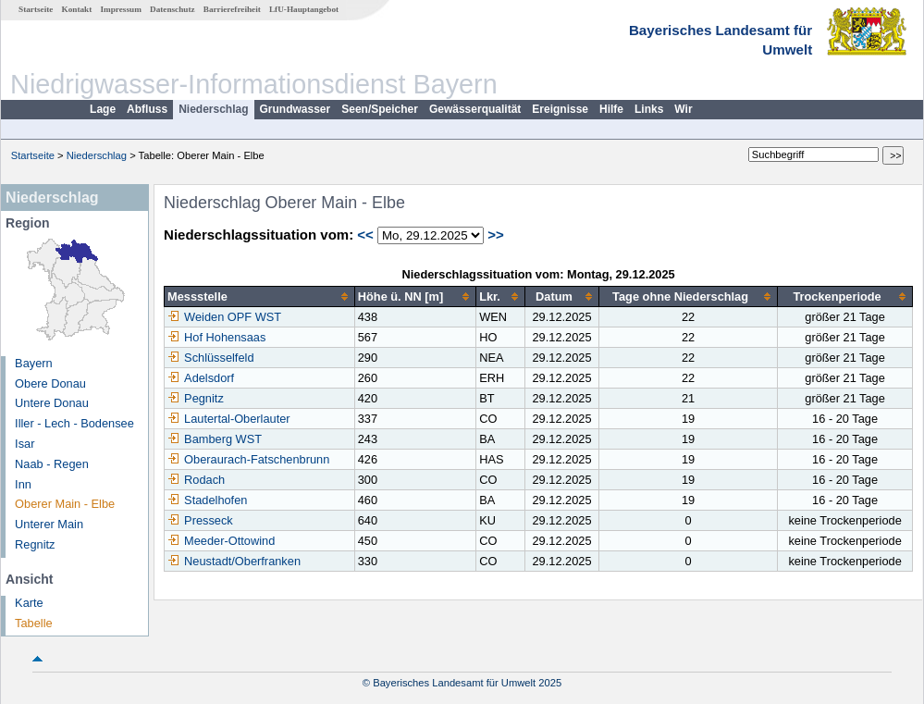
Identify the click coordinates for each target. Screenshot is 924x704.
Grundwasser (295, 109)
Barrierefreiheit (232, 9)
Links (648, 109)
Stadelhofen (207, 500)
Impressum (121, 9)
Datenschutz (172, 9)
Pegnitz (195, 398)
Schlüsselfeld (210, 357)
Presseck (200, 520)
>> (495, 234)
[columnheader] (260, 297)
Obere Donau (50, 383)
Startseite (35, 9)
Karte (29, 603)
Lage (103, 109)
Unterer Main (49, 524)
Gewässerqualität (475, 109)
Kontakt (77, 9)
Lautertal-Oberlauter (228, 419)
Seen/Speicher (379, 109)
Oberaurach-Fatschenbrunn (248, 459)
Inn (23, 484)
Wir (683, 109)
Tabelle (34, 623)
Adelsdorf (200, 378)
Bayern (34, 363)
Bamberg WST (214, 439)
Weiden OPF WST (224, 317)
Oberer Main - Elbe (65, 504)
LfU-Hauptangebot (304, 9)
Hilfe (611, 109)
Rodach (196, 480)
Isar (24, 444)
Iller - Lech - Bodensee (74, 423)
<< (365, 234)
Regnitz (35, 544)
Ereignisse (560, 109)
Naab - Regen (52, 464)
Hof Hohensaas (216, 337)
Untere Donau (52, 403)
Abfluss (147, 109)
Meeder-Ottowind (221, 541)
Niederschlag (213, 109)
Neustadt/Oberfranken (234, 561)
